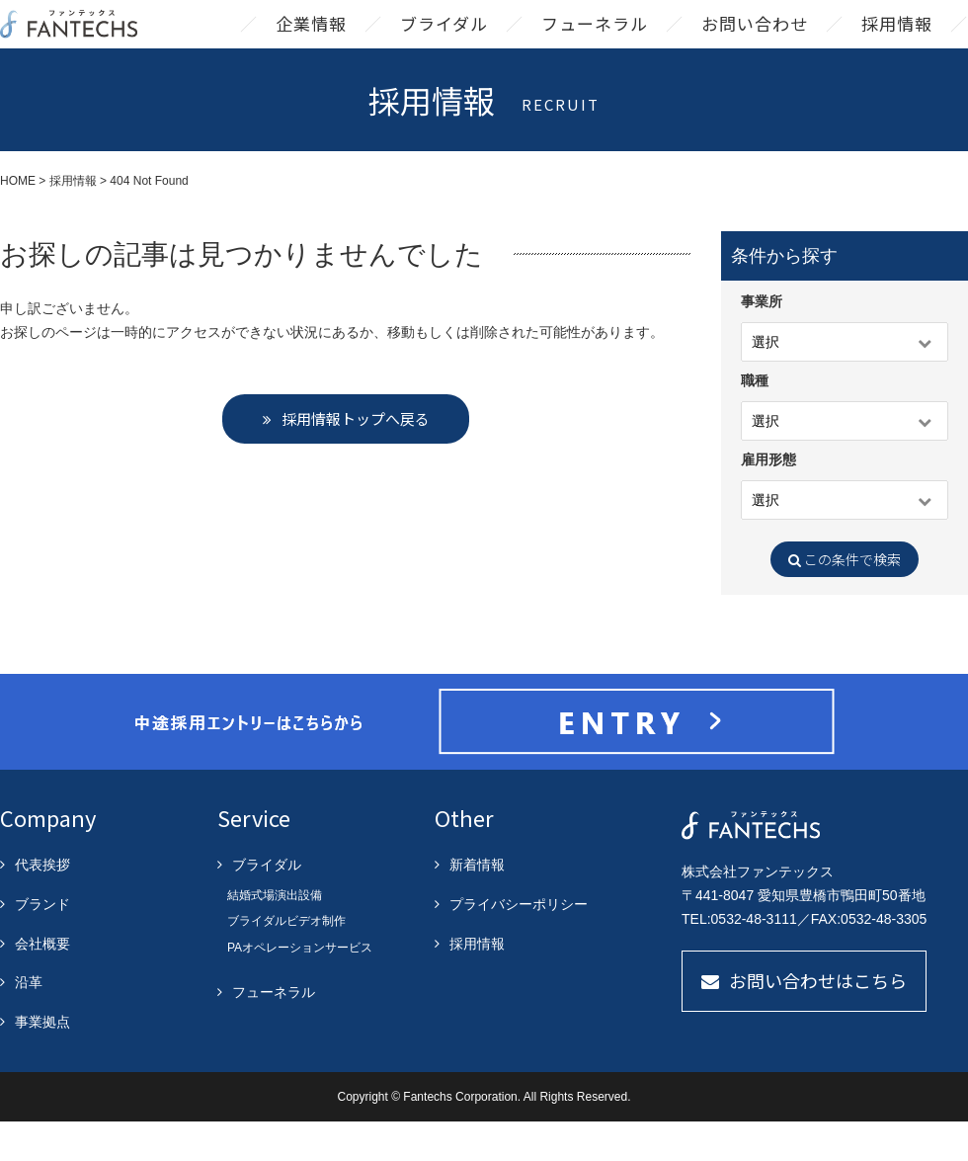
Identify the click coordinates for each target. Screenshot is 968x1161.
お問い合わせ (754, 43)
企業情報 (311, 43)
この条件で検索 (844, 599)
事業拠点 (42, 1061)
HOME (18, 220)
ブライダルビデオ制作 (286, 960)
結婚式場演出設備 (274, 935)
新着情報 (477, 904)
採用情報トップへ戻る (355, 457)
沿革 (28, 1022)
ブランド (42, 944)
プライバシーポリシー (518, 944)
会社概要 (42, 983)
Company (48, 856)
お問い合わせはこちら (818, 1020)
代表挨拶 (42, 904)
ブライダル (444, 43)
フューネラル (594, 43)
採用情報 (896, 43)
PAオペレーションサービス (299, 987)
